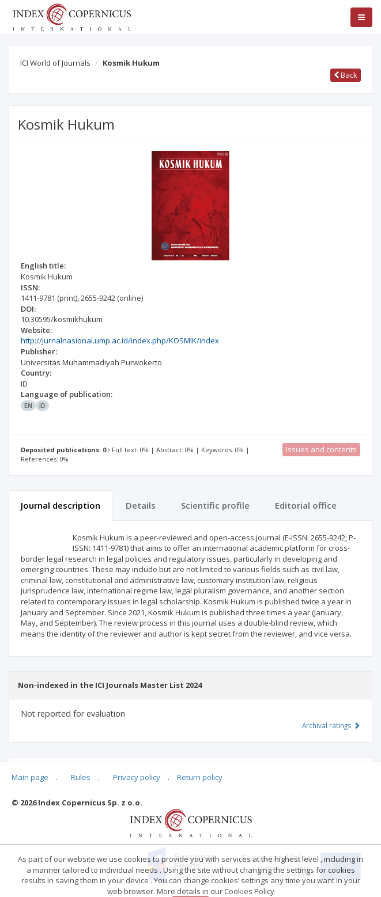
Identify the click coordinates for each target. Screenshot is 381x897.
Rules (80, 777)
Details (141, 505)
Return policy (199, 777)
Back (345, 75)
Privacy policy (136, 777)
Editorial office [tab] (306, 505)
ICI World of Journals (55, 63)
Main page (30, 777)
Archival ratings (331, 725)
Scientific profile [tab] (215, 505)
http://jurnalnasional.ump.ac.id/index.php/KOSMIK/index (120, 340)
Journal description (60, 505)
